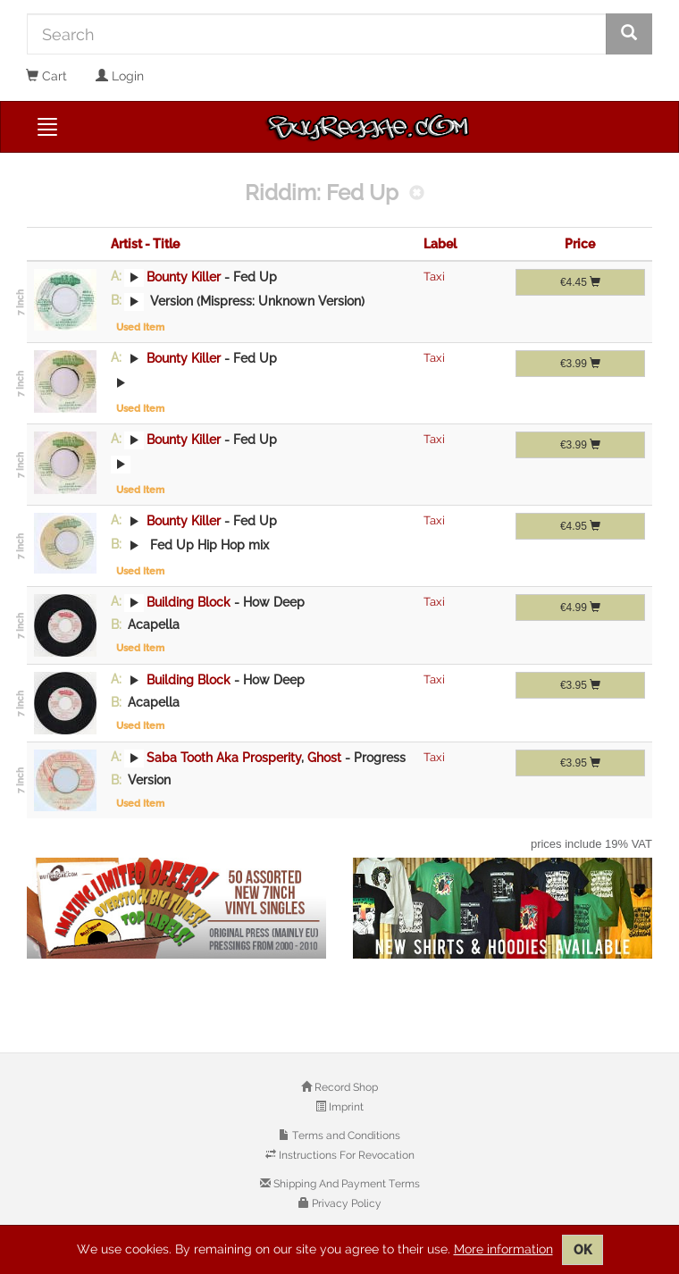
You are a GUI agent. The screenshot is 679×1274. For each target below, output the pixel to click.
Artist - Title (145, 244)
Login (120, 76)
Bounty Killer (184, 276)
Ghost (324, 757)
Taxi (434, 276)
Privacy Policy (345, 1203)
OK (582, 1250)
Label (440, 244)
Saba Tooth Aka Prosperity (224, 757)
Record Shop (345, 1087)
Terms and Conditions (344, 1135)
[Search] (317, 33)
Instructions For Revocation (345, 1155)
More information (503, 1249)
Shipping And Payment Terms (345, 1184)
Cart (46, 76)
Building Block (189, 601)
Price (580, 244)
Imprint (345, 1107)
